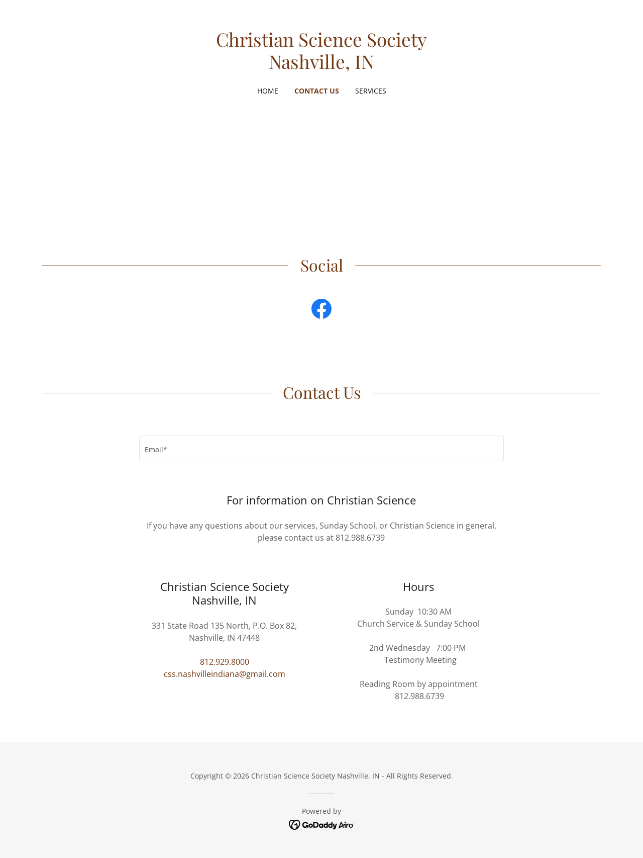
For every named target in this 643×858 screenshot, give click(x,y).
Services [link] (370, 91)
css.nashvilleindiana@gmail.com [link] (224, 673)
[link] (322, 65)
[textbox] (321, 448)
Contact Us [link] (316, 91)
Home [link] (267, 91)
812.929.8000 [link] (224, 661)
